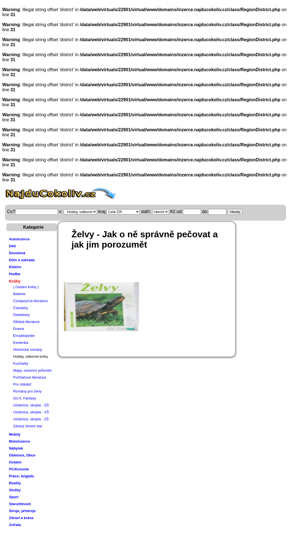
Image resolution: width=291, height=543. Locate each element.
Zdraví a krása (21, 518)
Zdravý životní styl (27, 426)
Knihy (15, 281)
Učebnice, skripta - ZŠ (31, 419)
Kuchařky (20, 363)
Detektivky (21, 315)
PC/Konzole (19, 469)
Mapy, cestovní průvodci (32, 370)
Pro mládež (22, 384)
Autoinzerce (19, 239)
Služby (15, 490)
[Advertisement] (164, 268)
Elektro (15, 267)
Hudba (14, 274)
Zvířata (15, 525)
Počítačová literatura (29, 377)
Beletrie (19, 294)
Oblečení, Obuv (22, 455)
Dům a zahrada (21, 260)
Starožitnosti (20, 504)
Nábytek (16, 448)
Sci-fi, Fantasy (24, 398)
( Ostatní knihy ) (26, 287)
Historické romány (27, 349)
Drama (18, 329)
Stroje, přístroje (22, 511)
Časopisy (20, 308)
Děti (12, 246)
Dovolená (17, 253)
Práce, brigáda (21, 476)
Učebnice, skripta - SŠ (31, 405)
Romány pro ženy (27, 391)
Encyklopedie (23, 336)
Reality (15, 483)
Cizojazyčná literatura (30, 301)
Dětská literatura (26, 322)
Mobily (14, 434)
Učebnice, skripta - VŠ (31, 412)
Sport (13, 497)
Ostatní (15, 462)
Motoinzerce (19, 441)
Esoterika (20, 342)
